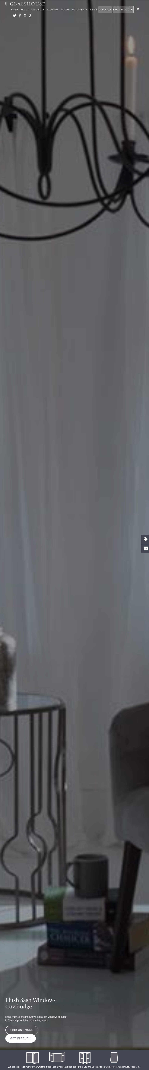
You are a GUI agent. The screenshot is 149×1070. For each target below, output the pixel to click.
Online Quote (123, 9)
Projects (38, 9)
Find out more (21, 1030)
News (93, 9)
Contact (105, 9)
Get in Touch (20, 1038)
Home (15, 9)
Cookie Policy (112, 1067)
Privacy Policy (129, 1067)
